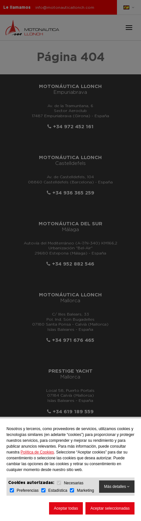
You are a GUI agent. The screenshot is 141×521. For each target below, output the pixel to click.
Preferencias (27, 490)
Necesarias (73, 483)
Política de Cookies (37, 452)
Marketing (85, 490)
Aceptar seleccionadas (110, 508)
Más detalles (117, 486)
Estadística (57, 490)
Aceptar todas (66, 508)
